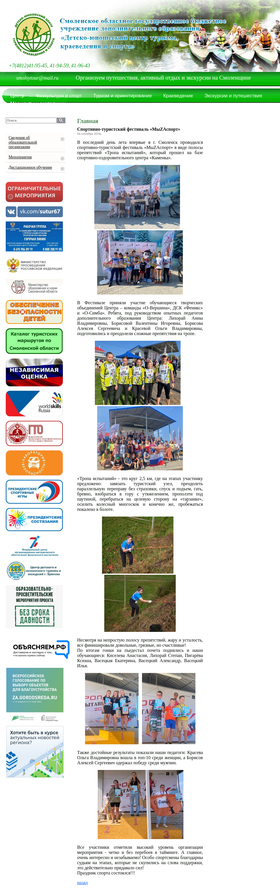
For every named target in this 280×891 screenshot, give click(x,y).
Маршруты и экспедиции (38, 103)
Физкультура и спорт (59, 95)
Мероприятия (20, 157)
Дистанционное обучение (30, 167)
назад (82, 882)
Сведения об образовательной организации (23, 142)
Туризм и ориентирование (122, 95)
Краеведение (178, 95)
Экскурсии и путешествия (233, 95)
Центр (17, 95)
